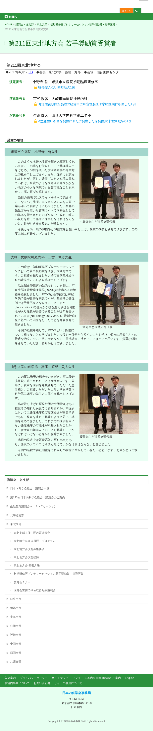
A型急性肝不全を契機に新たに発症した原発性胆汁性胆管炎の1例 (84, 121)
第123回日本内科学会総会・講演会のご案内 (37, 497)
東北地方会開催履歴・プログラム (35, 541)
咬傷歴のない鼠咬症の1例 (56, 87)
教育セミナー (22, 582)
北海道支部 (17, 515)
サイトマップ (60, 677)
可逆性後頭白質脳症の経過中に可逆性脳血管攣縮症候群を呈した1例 (87, 104)
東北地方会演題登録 (26, 557)
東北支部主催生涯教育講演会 (32, 532)
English (129, 677)
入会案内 (10, 677)
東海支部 (15, 616)
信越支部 (15, 607)
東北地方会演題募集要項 (29, 549)
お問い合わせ (42, 683)
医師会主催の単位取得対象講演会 (35, 590)
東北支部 (15, 524)
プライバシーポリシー (34, 677)
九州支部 (15, 661)
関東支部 (15, 598)
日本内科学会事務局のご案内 (103, 677)
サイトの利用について (68, 683)
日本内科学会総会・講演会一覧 (29, 488)
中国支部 (15, 643)
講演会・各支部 (18, 480)
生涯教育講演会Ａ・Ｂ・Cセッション (33, 506)
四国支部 (15, 652)
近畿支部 (15, 634)
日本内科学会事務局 (76, 693)
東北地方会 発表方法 (27, 565)
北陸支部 (15, 625)
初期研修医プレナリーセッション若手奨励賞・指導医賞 (48, 573)
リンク (76, 677)
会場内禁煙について (17, 683)
